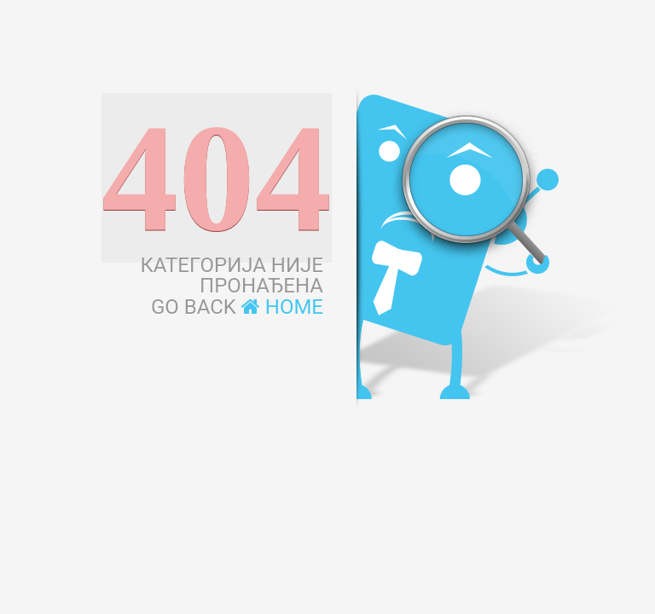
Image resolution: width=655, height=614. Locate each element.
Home (282, 307)
